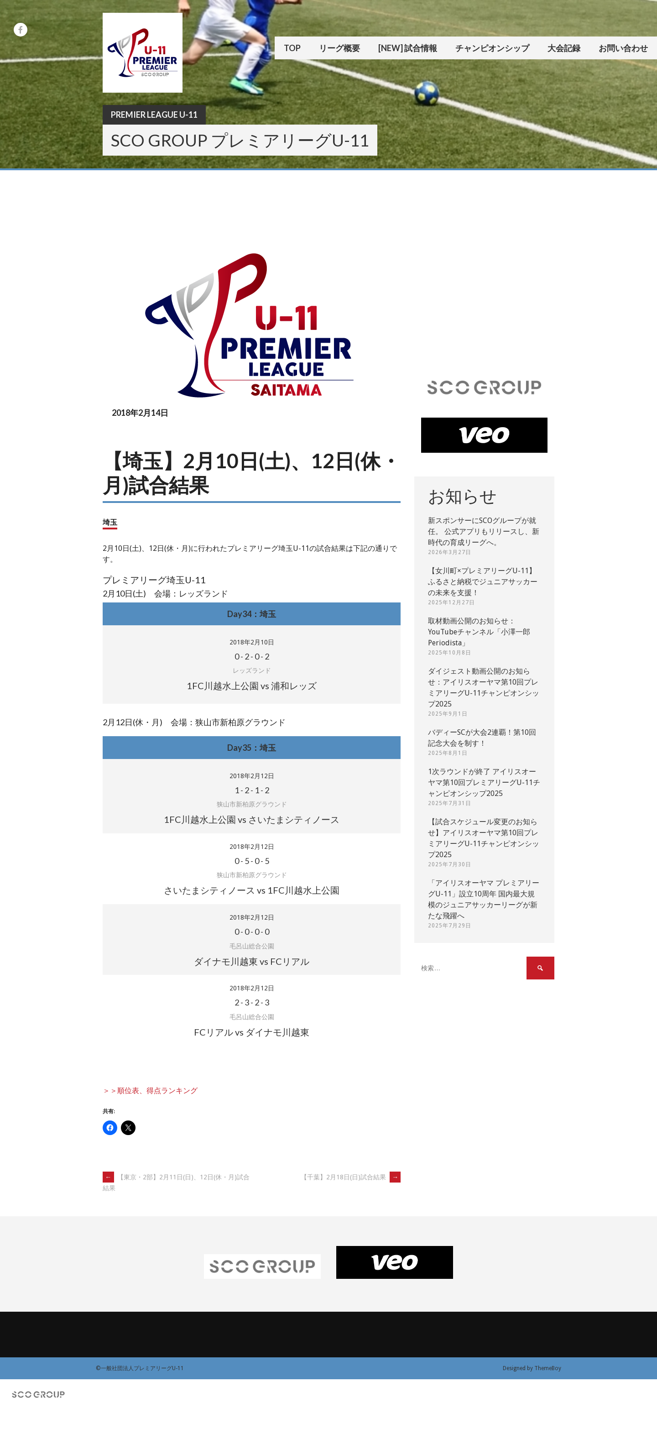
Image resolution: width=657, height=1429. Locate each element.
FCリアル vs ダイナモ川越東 (251, 1031)
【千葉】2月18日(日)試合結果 (351, 1177)
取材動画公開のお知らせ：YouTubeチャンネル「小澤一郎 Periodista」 (479, 632)
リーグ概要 (339, 48)
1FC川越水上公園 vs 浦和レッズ (252, 685)
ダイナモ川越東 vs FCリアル (251, 961)
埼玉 (110, 522)
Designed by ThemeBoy (532, 1368)
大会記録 (564, 48)
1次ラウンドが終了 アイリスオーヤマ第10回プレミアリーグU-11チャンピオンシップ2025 (484, 782)
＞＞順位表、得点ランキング (150, 1090)
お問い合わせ (623, 48)
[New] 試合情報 (407, 48)
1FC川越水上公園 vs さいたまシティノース (251, 819)
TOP (292, 48)
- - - (252, 656)
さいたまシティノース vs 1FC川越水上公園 (251, 890)
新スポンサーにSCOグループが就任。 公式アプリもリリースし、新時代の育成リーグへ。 (483, 531)
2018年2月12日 (251, 776)
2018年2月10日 (251, 642)
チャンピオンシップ (492, 48)
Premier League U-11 (154, 115)
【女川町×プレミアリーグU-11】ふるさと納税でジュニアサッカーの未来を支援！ (482, 581)
